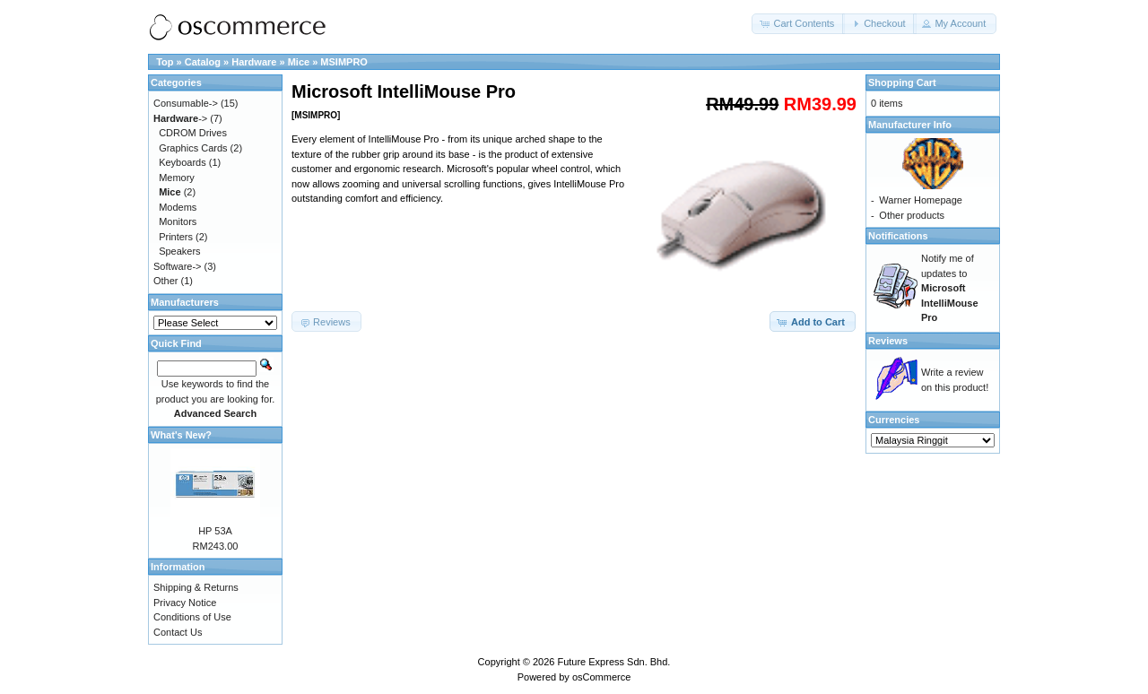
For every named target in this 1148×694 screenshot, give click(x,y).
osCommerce (601, 677)
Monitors (177, 221)
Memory (177, 177)
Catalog (203, 61)
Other (165, 280)
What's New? (181, 434)
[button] (798, 23)
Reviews (888, 340)
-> (180, 118)
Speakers (179, 251)
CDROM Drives (193, 132)
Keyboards (182, 162)
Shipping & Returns (196, 587)
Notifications (898, 235)
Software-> (177, 266)
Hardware (253, 61)
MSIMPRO (344, 61)
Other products (911, 215)
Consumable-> (185, 103)
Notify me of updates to (949, 288)
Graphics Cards (193, 148)
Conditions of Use (192, 617)
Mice (298, 61)
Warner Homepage (920, 200)
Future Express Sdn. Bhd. (613, 661)
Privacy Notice (184, 602)
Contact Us (177, 632)
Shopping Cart (902, 82)
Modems (177, 207)
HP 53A (215, 530)
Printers (176, 236)
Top (164, 61)
